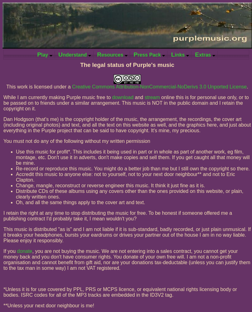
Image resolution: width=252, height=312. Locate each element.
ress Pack (149, 54)
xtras (205, 54)
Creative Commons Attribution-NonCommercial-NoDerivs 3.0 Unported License (159, 86)
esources (112, 54)
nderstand (74, 54)
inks (180, 54)
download (123, 97)
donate (24, 251)
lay (44, 54)
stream (152, 97)
